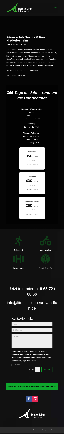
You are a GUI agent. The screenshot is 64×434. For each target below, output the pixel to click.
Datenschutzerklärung (38, 430)
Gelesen (16, 365)
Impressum (25, 430)
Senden (47, 369)
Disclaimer (52, 430)
